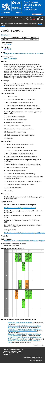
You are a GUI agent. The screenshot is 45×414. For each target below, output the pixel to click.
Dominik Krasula (30, 54)
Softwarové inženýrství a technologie (20, 322)
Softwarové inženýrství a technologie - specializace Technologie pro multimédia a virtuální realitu (24, 330)
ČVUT (12, 351)
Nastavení (29, 19)
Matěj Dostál (8, 54)
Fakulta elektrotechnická (17, 23)
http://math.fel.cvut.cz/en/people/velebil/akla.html (20, 208)
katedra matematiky (31, 23)
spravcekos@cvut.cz (36, 360)
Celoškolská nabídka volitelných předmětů (19, 18)
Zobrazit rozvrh (5, 35)
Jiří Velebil (7, 44)
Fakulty (3, 18)
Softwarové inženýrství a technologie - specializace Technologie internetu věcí (24, 338)
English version (38, 19)
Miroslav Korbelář (19, 54)
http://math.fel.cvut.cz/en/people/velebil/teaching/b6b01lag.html (24, 233)
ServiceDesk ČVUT (32, 359)
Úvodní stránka (5, 23)
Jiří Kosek (13, 349)
